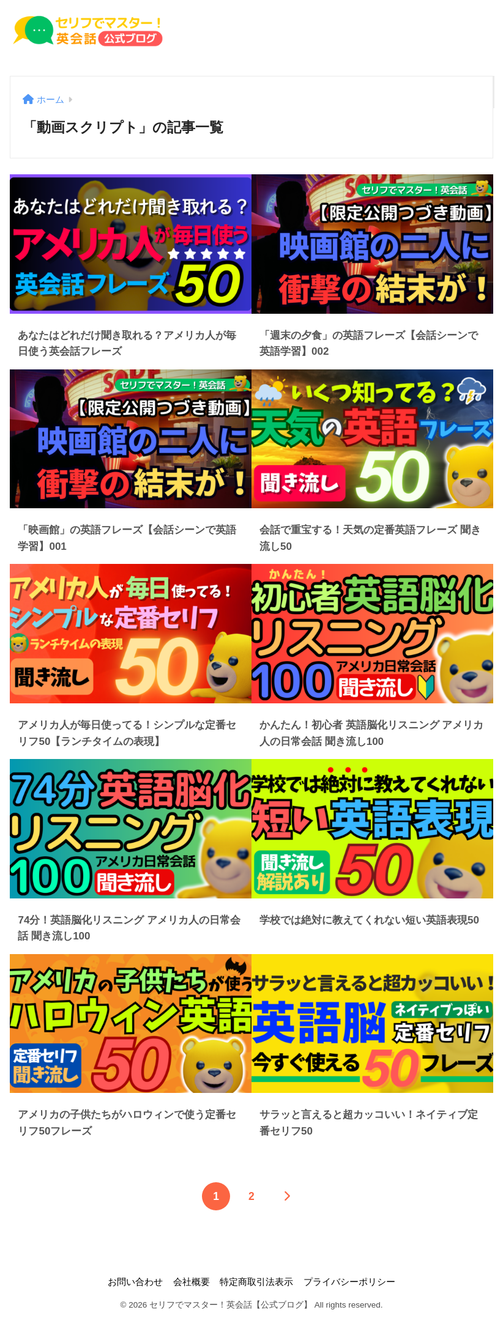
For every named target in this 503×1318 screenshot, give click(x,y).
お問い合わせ (135, 1282)
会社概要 (191, 1282)
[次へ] (287, 1196)
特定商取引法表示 (256, 1282)
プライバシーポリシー (349, 1282)
